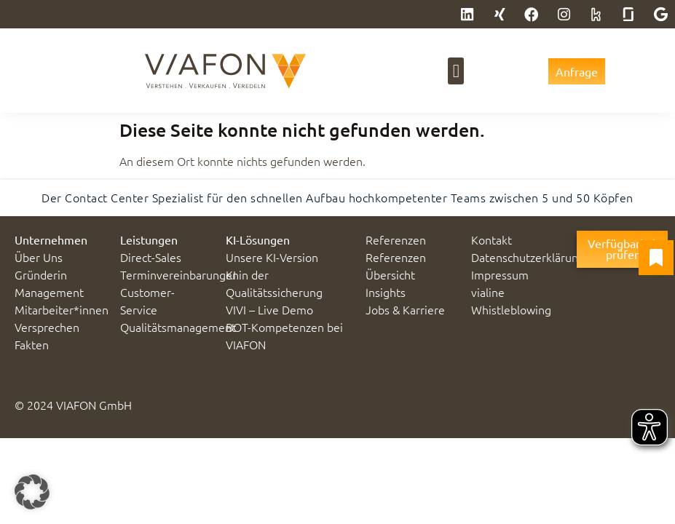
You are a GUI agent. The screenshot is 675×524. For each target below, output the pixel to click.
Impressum (500, 274)
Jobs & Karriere (405, 309)
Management (49, 292)
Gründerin (41, 274)
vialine (488, 292)
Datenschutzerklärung (528, 257)
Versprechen (47, 327)
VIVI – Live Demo (269, 309)
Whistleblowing (511, 309)
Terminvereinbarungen (179, 274)
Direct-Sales (150, 257)
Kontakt (491, 239)
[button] (456, 71)
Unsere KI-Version (272, 257)
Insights (386, 292)
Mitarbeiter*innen (61, 309)
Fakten (32, 344)
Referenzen (396, 239)
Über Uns (39, 257)
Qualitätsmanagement (178, 327)
